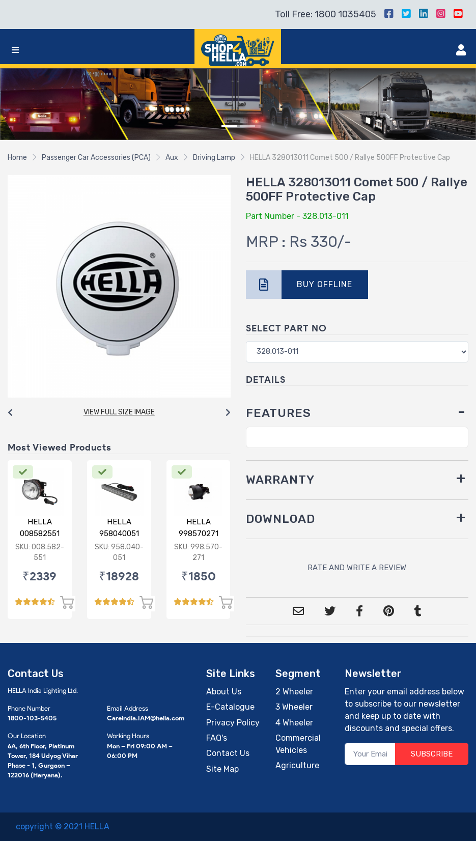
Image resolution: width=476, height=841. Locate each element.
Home (17, 157)
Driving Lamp (214, 157)
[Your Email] (370, 754)
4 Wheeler (294, 722)
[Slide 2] (247, 126)
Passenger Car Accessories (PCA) (96, 157)
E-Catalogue (230, 707)
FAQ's (216, 738)
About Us (223, 691)
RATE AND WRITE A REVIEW (356, 567)
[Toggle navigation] (15, 50)
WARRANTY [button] (280, 480)
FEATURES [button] (278, 413)
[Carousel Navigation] (119, 413)
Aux (171, 157)
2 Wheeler (294, 691)
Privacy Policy (233, 722)
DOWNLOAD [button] (280, 519)
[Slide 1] (229, 126)
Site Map (222, 769)
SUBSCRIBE (432, 754)
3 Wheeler (294, 707)
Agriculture (297, 765)
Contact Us (227, 753)
